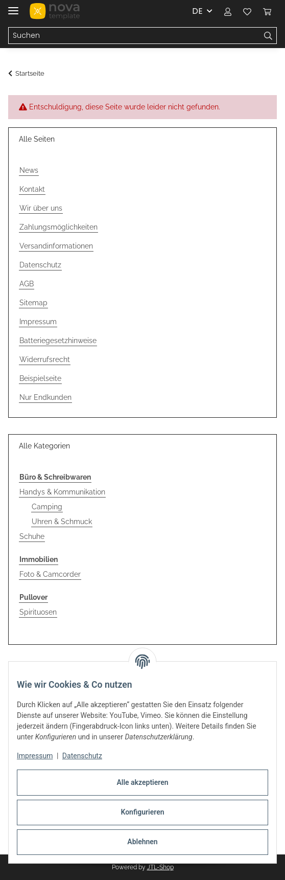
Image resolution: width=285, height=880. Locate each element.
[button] (228, 11)
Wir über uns (40, 208)
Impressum (35, 756)
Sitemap (33, 303)
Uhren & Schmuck (62, 521)
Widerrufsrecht (44, 359)
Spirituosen (38, 612)
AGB (26, 284)
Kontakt (32, 189)
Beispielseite (40, 378)
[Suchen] (268, 35)
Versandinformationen (56, 246)
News (28, 170)
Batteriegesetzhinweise (58, 340)
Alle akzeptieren (142, 782)
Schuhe (31, 536)
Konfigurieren (142, 812)
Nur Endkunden (45, 397)
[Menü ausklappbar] (13, 6)
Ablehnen (142, 842)
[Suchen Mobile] (134, 35)
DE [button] (197, 11)
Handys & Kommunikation (62, 492)
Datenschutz (82, 756)
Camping (47, 507)
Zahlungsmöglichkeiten (58, 227)
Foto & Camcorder (50, 574)
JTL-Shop (160, 867)
